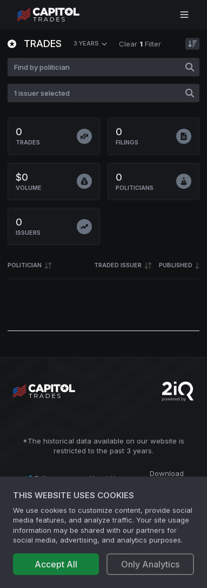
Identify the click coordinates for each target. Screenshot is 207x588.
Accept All (56, 564)
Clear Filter (140, 43)
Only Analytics (150, 564)
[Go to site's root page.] (60, 15)
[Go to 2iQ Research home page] (178, 391)
